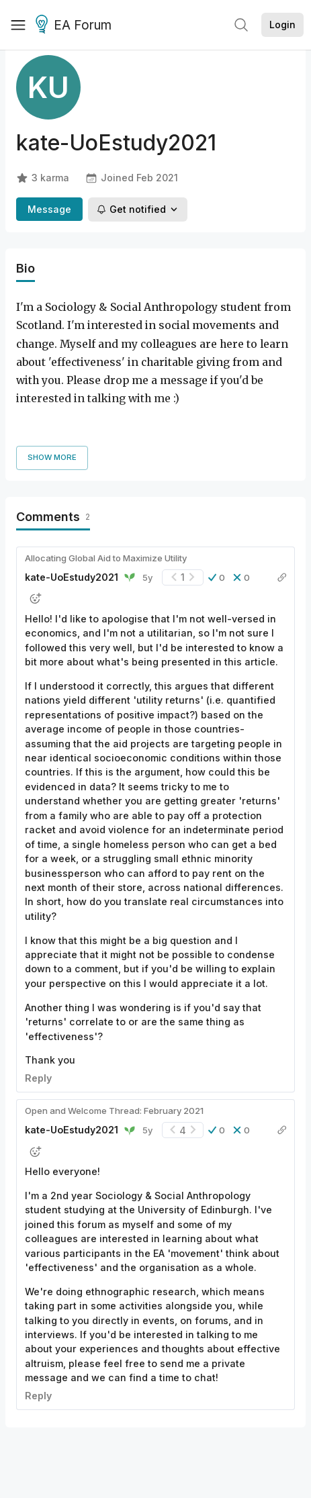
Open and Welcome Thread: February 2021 (114, 1048)
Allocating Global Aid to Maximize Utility (106, 496)
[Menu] (18, 25)
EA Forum (76, 25)
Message (49, 209)
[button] (216, 516)
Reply (38, 1016)
